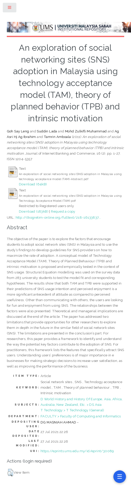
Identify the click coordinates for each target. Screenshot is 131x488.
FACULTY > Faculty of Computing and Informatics (81, 416)
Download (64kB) (33, 184)
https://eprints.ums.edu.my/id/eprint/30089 (77, 451)
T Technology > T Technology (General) (72, 410)
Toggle (10, 8)
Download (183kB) (33, 211)
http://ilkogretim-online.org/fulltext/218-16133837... (58, 217)
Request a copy (63, 211)
